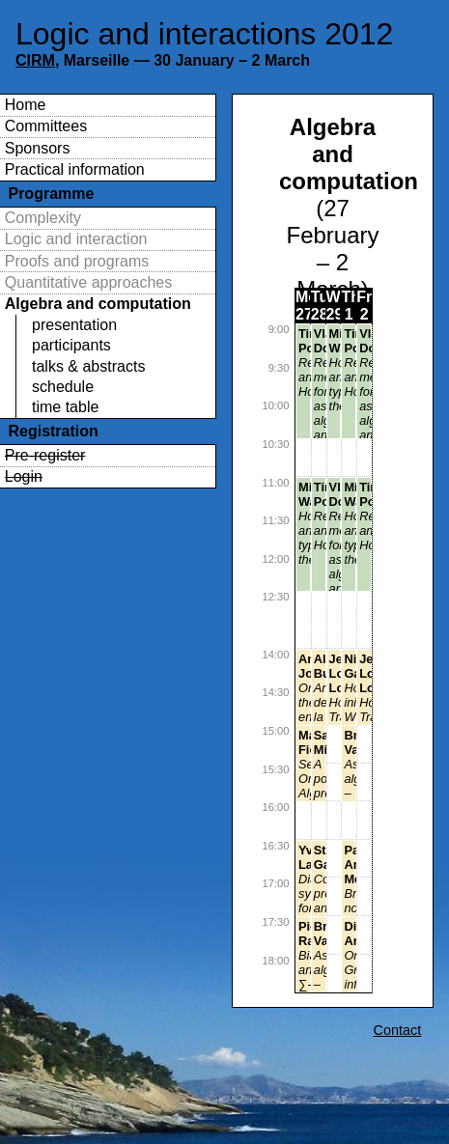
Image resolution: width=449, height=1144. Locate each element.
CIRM (35, 60)
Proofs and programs (77, 261)
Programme (51, 193)
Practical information (75, 169)
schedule (63, 386)
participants (71, 345)
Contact (398, 1030)
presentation (74, 325)
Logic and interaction (76, 239)
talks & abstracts (88, 366)
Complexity (43, 217)
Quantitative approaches (88, 282)
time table (65, 407)
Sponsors (37, 148)
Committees (46, 126)
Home (25, 105)
